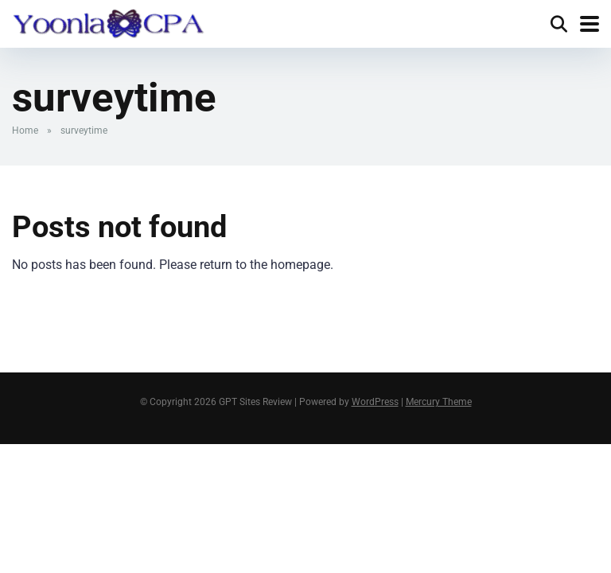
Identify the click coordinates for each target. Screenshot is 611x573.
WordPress (375, 401)
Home (25, 130)
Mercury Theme (439, 401)
